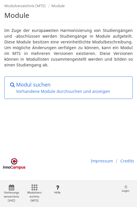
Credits (127, 161)
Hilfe (57, 189)
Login (125, 189)
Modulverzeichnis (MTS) (25, 5)
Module (58, 5)
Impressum (102, 161)
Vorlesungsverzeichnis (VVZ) (11, 193)
